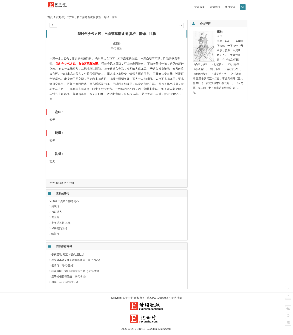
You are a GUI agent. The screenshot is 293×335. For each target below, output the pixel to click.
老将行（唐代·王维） (63, 265)
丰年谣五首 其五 (60, 222)
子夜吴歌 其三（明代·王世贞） (69, 254)
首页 (50, 17)
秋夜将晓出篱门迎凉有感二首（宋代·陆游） (76, 271)
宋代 (113, 48)
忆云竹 (129, 297)
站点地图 (177, 297)
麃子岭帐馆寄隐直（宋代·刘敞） (70, 276)
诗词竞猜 (215, 6)
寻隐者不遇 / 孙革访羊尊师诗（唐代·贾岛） (76, 260)
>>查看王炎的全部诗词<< (64, 201)
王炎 (120, 48)
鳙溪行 (55, 206)
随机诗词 (230, 6)
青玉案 (55, 217)
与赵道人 (56, 211)
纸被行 (55, 233)
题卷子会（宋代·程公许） (66, 281)
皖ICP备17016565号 (159, 297)
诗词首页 (199, 6)
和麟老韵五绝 (59, 228)
